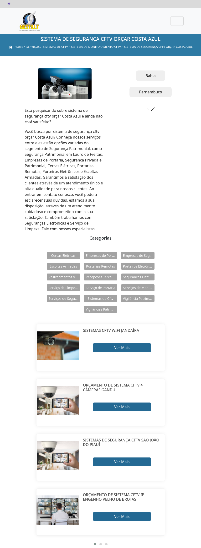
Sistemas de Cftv (100, 298)
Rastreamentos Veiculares (64, 277)
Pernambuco (150, 92)
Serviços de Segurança (64, 298)
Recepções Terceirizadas (101, 277)
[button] (95, 544)
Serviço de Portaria (100, 287)
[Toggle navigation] (177, 21)
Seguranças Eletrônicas (139, 277)
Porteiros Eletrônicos (139, 266)
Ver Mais (121, 347)
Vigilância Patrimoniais (139, 298)
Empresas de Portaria (101, 255)
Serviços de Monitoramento (139, 287)
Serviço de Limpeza (64, 287)
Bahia (150, 75)
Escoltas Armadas (63, 266)
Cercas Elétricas (63, 255)
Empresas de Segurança (139, 255)
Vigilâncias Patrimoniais (101, 309)
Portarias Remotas (100, 266)
